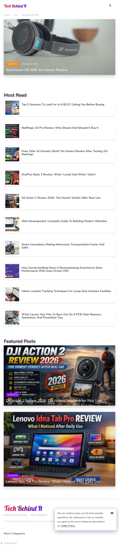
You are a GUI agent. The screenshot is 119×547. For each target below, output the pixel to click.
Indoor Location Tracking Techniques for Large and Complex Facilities (66, 291)
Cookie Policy (68, 525)
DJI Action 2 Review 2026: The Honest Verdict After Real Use (61, 198)
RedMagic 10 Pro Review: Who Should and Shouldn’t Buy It (60, 128)
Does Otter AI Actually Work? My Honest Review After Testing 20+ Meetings (65, 152)
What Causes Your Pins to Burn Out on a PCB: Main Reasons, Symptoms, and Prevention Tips (61, 316)
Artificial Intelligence (15, 515)
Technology (10, 543)
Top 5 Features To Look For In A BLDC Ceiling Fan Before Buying (63, 104)
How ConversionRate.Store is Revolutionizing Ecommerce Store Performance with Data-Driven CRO (62, 269)
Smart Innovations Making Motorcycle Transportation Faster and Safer (63, 246)
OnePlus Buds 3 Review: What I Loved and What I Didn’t (59, 174)
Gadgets (13, 64)
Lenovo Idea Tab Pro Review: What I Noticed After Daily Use (53, 481)
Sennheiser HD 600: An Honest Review (37, 70)
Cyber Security (38, 515)
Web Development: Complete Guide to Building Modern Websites (64, 221)
